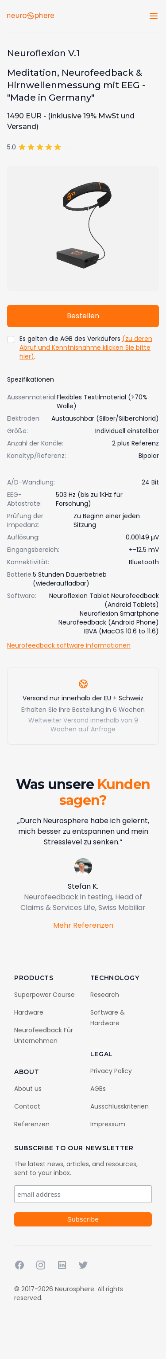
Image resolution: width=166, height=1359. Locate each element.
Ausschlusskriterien (119, 1106)
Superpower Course (44, 994)
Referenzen (32, 1124)
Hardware (28, 1012)
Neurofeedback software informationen (69, 645)
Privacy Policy (111, 1070)
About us (28, 1088)
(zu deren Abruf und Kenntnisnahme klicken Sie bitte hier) (85, 347)
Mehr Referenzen (83, 925)
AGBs (98, 1088)
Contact (27, 1106)
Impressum (107, 1124)
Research (104, 994)
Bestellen (83, 316)
